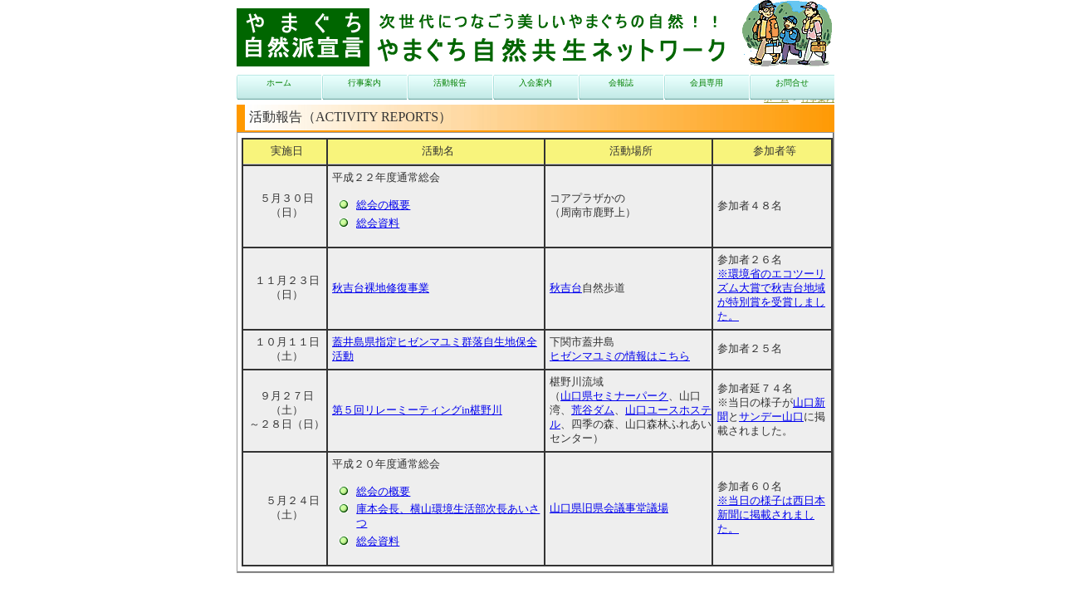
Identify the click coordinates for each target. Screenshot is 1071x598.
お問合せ (792, 82)
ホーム (279, 82)
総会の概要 (383, 205)
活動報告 (450, 82)
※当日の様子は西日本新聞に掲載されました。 (771, 515)
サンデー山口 (771, 417)
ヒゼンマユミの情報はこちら (620, 356)
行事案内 (364, 82)
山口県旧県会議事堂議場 (609, 508)
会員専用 (706, 82)
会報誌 (621, 82)
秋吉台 (566, 288)
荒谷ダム (592, 410)
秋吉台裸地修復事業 (380, 288)
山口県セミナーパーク (614, 396)
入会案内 (535, 82)
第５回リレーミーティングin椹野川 (417, 410)
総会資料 (377, 223)
